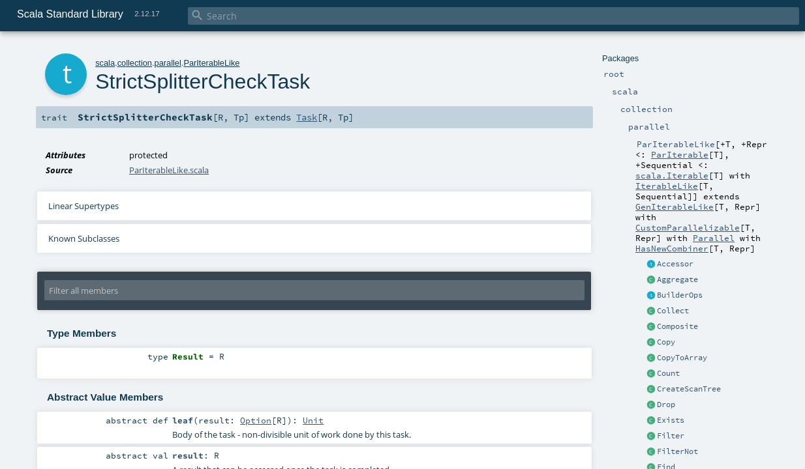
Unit (313, 420)
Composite (677, 326)
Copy (666, 342)
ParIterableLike (211, 63)
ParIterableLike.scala (169, 170)
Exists (670, 420)
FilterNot (677, 451)
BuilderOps (680, 295)
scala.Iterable (671, 175)
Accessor (675, 263)
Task (306, 117)
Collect (673, 310)
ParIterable (679, 154)
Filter (670, 435)
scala (105, 63)
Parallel (714, 238)
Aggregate (677, 279)
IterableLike (666, 185)
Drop (666, 404)
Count (668, 373)
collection (134, 63)
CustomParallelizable (687, 227)
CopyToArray (682, 357)
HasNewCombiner (671, 248)
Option (255, 420)
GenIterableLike (674, 206)
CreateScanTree (689, 388)
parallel (168, 63)
